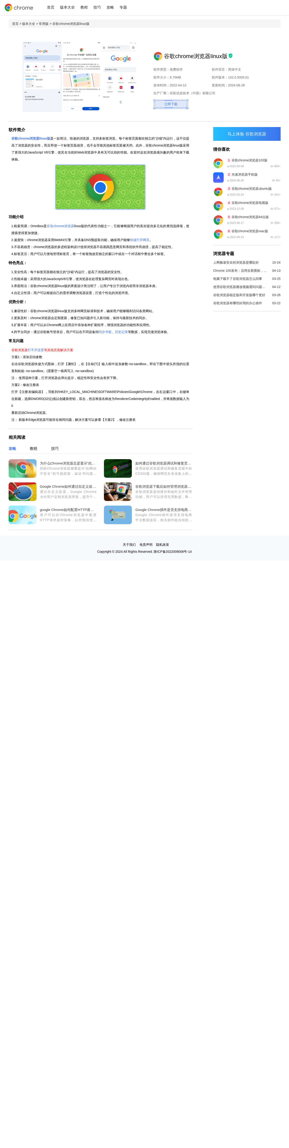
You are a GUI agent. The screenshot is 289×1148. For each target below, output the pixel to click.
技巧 (97, 7)
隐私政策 (162, 544)
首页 (50, 7)
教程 (84, 7)
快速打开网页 (139, 240)
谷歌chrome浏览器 (60, 226)
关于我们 (129, 544)
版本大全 (67, 7)
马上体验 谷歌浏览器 (246, 134)
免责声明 (146, 544)
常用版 (44, 24)
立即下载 (170, 104)
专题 (123, 7)
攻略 (110, 7)
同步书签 (105, 332)
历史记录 (121, 332)
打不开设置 (36, 350)
